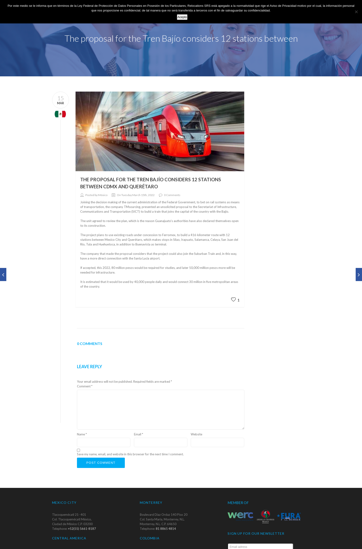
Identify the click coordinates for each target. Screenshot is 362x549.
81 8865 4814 (166, 515)
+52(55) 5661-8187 (82, 515)
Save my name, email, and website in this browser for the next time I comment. (130, 441)
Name (82, 421)
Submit (286, 543)
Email (138, 421)
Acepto (182, 17)
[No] (356, 11)
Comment (84, 373)
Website (196, 421)
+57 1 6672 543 (167, 546)
